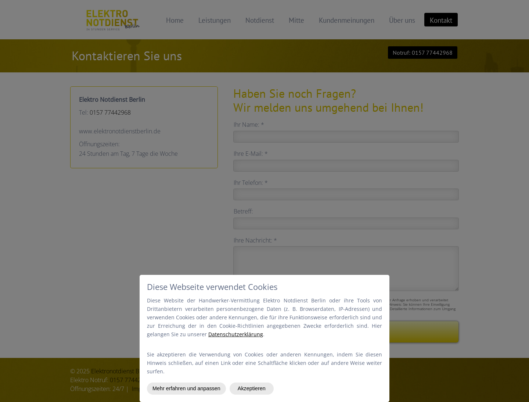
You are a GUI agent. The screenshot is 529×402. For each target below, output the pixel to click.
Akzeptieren (252, 388)
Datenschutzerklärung (235, 334)
